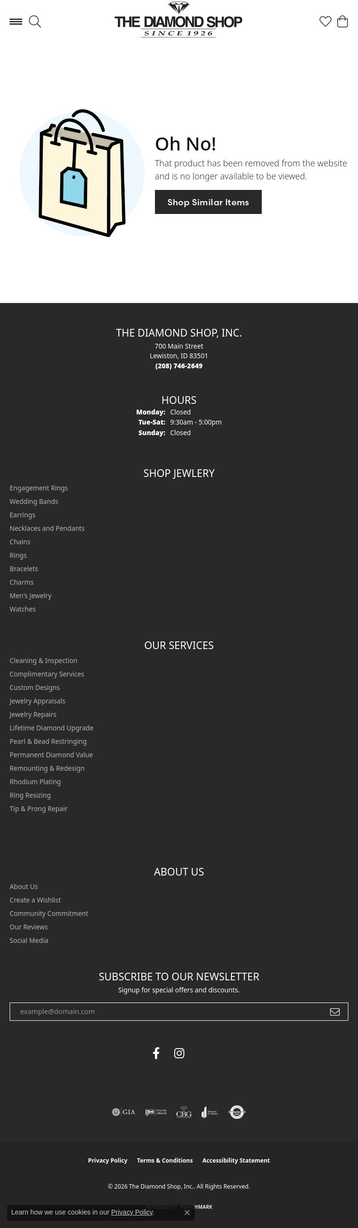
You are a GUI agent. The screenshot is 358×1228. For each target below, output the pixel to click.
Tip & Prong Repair (38, 808)
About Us (24, 886)
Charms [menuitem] (22, 582)
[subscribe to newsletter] (335, 1011)
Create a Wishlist (35, 899)
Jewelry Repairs (33, 714)
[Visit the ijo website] (155, 1112)
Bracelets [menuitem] (24, 568)
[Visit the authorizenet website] (237, 1112)
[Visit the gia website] (123, 1112)
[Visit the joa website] (210, 1112)
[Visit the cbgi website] (184, 1112)
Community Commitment (49, 913)
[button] (35, 21)
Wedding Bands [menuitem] (34, 501)
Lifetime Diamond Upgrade (51, 727)
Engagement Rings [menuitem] (39, 487)
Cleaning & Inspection (43, 660)
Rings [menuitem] (18, 555)
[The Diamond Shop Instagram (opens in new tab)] (202, 1053)
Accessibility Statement (236, 1160)
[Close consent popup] (187, 1212)
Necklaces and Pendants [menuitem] (47, 528)
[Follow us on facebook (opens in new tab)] (156, 1053)
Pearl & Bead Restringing (48, 741)
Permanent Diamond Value (51, 754)
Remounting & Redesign (47, 768)
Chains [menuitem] (20, 541)
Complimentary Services (47, 673)
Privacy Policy (108, 1160)
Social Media (29, 940)
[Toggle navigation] (16, 21)
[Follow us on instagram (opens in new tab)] (179, 1053)
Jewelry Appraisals (37, 700)
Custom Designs (35, 687)
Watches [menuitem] (23, 609)
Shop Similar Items (208, 202)
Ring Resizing (30, 795)
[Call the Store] (179, 365)
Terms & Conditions (165, 1160)
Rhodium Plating (35, 781)
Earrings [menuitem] (23, 514)
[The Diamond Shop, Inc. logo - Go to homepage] (179, 22)
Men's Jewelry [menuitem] (30, 595)
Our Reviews (29, 926)
